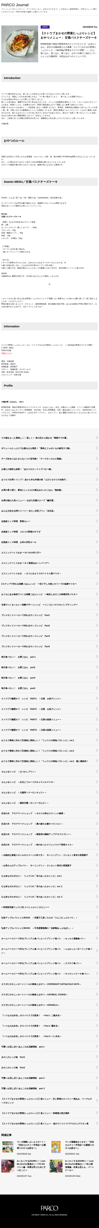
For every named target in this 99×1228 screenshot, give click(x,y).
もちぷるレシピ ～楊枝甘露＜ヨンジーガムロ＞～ (25, 803)
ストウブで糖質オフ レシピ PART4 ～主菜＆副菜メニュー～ (31, 730)
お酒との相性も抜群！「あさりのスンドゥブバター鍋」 (27, 469)
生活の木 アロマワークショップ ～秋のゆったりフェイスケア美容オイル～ (37, 845)
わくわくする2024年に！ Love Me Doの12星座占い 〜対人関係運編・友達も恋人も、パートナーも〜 (79, 1165)
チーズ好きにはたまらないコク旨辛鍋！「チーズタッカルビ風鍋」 (32, 459)
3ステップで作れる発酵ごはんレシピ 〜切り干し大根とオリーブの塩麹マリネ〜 (39, 584)
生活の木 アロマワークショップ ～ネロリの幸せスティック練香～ (33, 813)
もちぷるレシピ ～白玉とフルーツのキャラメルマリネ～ (28, 782)
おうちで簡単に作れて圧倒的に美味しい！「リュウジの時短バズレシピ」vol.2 (37, 751)
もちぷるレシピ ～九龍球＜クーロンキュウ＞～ (24, 792)
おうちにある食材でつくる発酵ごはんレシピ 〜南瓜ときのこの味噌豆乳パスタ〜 (39, 594)
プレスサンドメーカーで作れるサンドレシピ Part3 (25, 636)
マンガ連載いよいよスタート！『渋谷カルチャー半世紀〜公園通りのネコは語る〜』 (31, 1145)
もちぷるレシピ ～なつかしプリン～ (18, 772)
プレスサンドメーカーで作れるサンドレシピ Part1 (25, 615)
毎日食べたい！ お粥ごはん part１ (18, 657)
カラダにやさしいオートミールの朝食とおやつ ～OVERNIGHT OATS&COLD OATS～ (41, 984)
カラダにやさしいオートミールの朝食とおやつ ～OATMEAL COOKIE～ (34, 995)
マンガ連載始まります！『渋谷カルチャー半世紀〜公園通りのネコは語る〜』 (79, 1145)
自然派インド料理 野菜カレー (15, 521)
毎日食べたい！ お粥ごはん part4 (18, 688)
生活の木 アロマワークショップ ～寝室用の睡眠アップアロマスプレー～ (36, 834)
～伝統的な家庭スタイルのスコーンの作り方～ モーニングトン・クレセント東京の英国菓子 (44, 855)
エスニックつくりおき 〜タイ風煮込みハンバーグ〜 (25, 563)
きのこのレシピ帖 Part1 (13, 1057)
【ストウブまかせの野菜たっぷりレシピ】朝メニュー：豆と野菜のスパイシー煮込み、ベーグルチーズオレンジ (46, 1101)
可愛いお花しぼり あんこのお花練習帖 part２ (23, 1078)
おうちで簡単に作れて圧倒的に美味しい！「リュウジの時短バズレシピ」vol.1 (37, 740)
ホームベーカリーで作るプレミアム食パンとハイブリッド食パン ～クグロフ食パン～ (41, 963)
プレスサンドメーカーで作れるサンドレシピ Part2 (25, 626)
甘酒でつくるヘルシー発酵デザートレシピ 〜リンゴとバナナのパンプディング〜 (39, 605)
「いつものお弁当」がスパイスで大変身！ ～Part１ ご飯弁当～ (31, 1015)
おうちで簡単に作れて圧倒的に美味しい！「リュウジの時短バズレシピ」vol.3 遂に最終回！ (44, 761)
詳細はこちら (6, 353)
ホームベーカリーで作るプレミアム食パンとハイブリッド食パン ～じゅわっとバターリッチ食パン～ (46, 951)
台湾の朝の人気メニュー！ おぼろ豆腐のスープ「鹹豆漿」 (28, 500)
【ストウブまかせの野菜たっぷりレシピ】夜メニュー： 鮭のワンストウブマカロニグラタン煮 (44, 1124)
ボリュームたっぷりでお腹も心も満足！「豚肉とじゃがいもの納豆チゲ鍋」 (36, 448)
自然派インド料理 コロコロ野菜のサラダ (20, 532)
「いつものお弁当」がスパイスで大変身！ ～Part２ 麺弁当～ (30, 1026)
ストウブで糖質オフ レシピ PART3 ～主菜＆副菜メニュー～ (31, 719)
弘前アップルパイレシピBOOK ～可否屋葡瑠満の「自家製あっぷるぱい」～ (38, 928)
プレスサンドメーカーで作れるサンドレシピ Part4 (25, 646)
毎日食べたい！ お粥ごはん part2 (18, 667)
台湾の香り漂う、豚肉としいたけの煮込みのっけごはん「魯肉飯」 (32, 490)
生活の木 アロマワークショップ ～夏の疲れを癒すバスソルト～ (32, 824)
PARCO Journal (14, 5)
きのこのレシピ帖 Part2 (13, 1068)
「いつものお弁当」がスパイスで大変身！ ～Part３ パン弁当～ (31, 1036)
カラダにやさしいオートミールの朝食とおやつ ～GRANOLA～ (30, 1005)
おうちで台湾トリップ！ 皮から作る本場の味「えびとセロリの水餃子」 (34, 480)
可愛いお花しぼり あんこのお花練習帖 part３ (23, 1088)
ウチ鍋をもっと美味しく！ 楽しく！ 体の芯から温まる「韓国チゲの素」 (34, 438)
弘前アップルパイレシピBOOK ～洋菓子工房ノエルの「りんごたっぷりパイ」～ (40, 918)
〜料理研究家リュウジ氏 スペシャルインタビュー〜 (25, 907)
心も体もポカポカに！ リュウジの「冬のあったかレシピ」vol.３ (32, 897)
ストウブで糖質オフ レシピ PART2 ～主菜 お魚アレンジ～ (31, 709)
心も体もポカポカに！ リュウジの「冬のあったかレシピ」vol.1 (31, 876)
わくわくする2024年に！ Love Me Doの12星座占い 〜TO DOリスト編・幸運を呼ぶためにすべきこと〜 (31, 1165)
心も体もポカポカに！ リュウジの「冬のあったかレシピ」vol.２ (32, 886)
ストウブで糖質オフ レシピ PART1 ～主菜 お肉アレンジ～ (31, 699)
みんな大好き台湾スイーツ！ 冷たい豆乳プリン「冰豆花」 (28, 511)
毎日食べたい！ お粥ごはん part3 (18, 678)
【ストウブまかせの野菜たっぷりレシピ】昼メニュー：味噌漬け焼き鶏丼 (35, 1113)
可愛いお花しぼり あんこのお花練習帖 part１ (23, 1047)
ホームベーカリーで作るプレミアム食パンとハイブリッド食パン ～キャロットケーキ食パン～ (45, 974)
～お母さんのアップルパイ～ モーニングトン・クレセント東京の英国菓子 (36, 865)
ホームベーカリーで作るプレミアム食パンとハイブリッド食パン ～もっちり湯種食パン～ (43, 938)
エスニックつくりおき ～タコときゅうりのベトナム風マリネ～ (31, 573)
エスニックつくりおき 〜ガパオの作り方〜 (21, 553)
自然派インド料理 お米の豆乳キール (18, 542)
